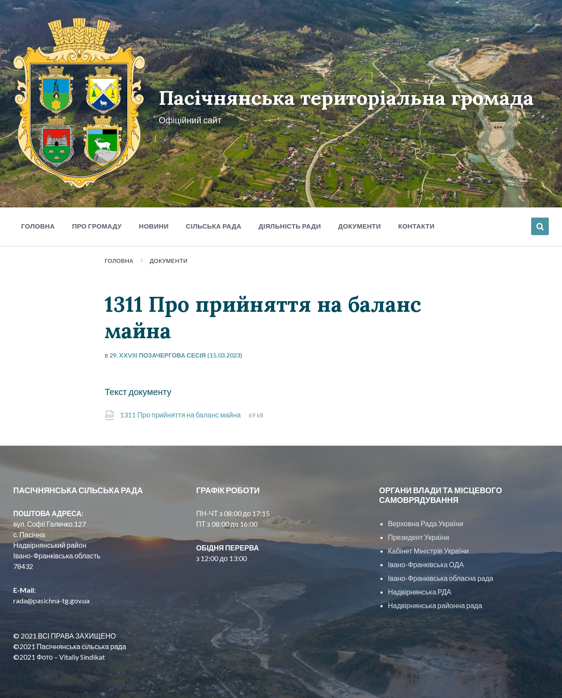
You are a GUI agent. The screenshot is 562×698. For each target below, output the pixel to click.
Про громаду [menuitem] (97, 222)
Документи (169, 256)
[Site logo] (77, 181)
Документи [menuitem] (359, 222)
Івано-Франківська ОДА (426, 560)
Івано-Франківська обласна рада (440, 574)
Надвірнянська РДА (419, 588)
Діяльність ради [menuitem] (290, 222)
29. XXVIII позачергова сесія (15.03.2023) (175, 351)
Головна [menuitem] (38, 222)
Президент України (418, 533)
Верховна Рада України (425, 519)
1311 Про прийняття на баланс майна (181, 410)
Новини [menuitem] (154, 222)
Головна (118, 256)
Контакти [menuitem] (416, 222)
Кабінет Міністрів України (428, 547)
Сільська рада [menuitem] (214, 222)
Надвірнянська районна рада (435, 601)
